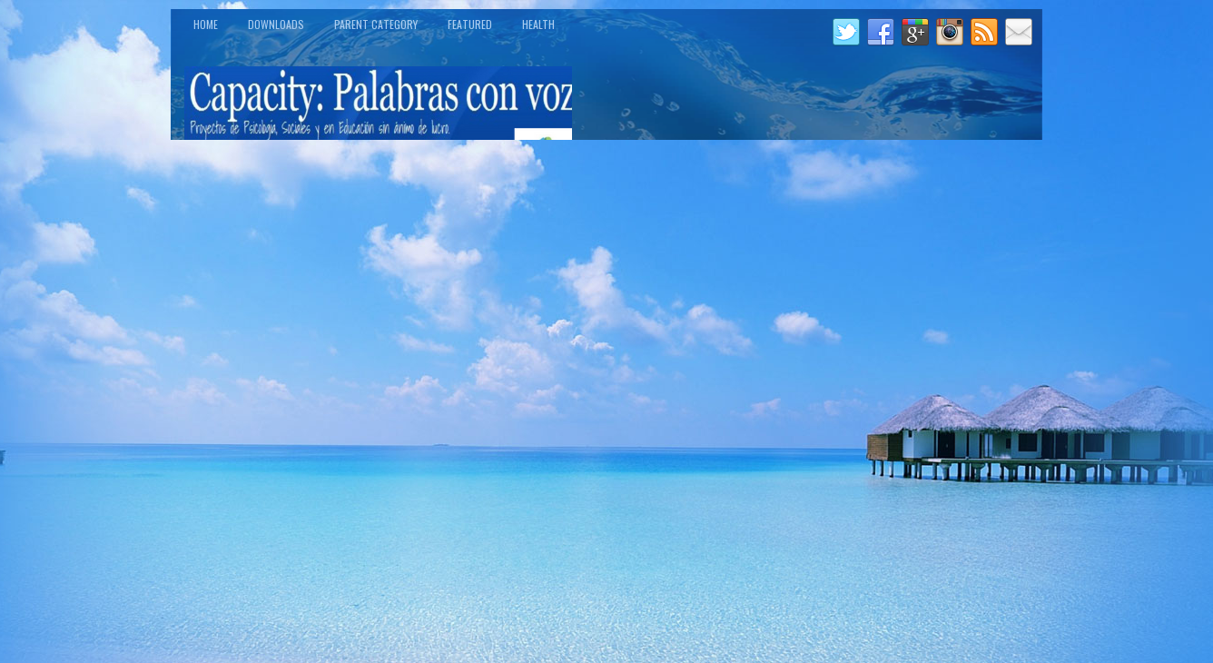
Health (538, 24)
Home (205, 24)
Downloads (276, 24)
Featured (470, 24)
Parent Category (376, 24)
